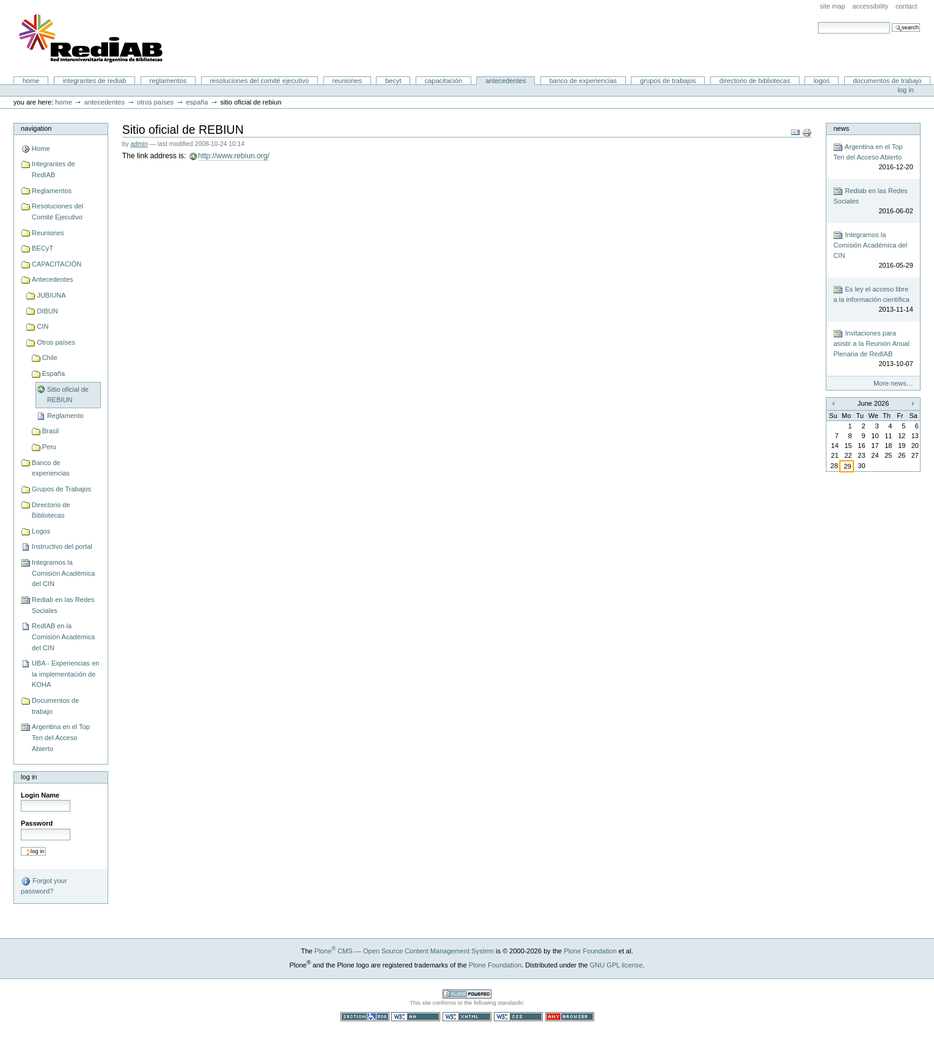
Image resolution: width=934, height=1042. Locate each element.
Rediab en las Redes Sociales (63, 605)
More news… (893, 383)
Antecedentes (505, 80)
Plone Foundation (590, 951)
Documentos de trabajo (887, 80)
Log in (906, 90)
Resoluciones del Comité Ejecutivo (259, 80)
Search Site (817, 21)
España (197, 102)
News (841, 128)
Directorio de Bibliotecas (754, 80)
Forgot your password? (44, 885)
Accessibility (870, 6)
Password (37, 823)
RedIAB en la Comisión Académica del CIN (63, 636)
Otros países (155, 102)
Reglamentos (168, 80)
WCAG (415, 1016)
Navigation (36, 128)
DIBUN (47, 311)
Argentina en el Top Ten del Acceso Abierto (61, 737)
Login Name (40, 795)
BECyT (393, 80)
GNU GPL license (616, 965)
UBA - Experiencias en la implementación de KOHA (65, 673)
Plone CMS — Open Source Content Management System (404, 951)
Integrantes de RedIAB (95, 80)
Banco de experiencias (583, 80)
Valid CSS (518, 1016)
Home (31, 80)
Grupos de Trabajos (668, 80)
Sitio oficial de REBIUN (68, 395)
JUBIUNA (51, 295)
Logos (821, 80)
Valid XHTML (467, 1016)
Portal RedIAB (92, 38)
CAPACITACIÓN (443, 80)
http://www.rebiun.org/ (234, 156)
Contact (906, 6)
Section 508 (364, 1016)
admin (139, 144)
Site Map (832, 6)
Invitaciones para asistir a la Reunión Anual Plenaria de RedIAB (873, 349)
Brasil (50, 431)
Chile (49, 357)
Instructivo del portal (62, 546)
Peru (49, 446)
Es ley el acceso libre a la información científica (873, 300)
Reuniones (347, 80)
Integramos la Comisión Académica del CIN (63, 573)
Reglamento (65, 415)
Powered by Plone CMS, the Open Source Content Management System (467, 994)
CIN (42, 326)
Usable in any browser (569, 1016)
